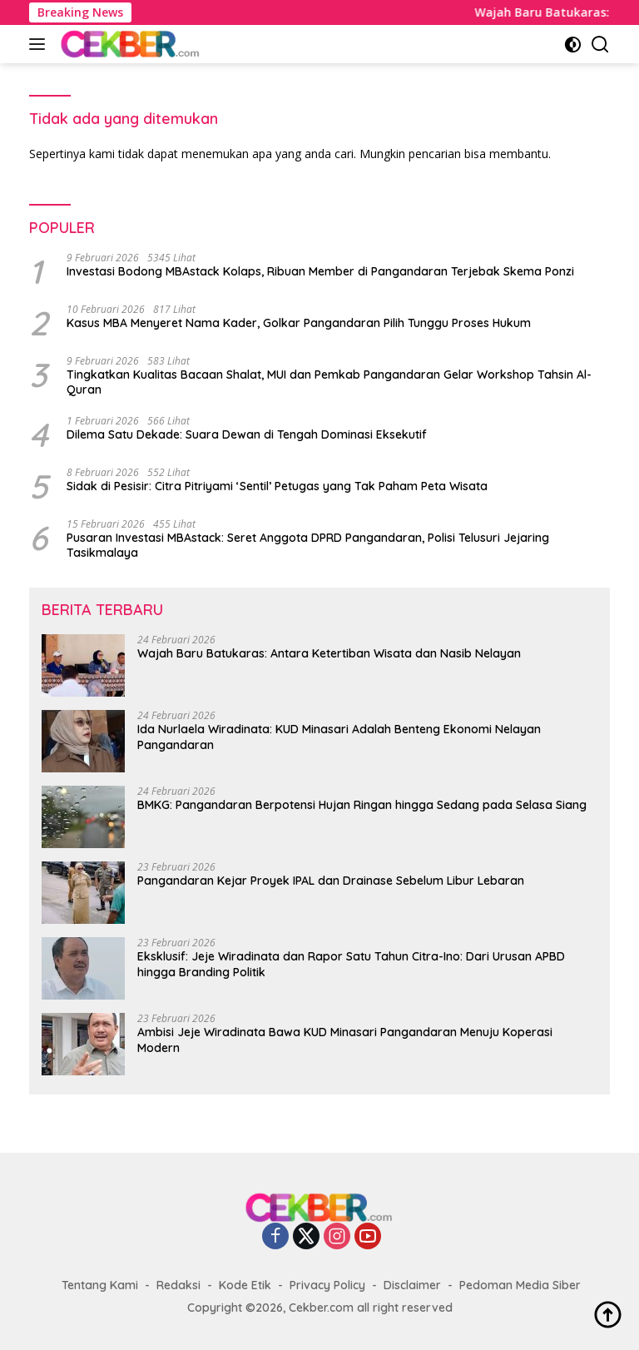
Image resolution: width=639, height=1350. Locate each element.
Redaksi (178, 1285)
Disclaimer (412, 1285)
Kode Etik (245, 1285)
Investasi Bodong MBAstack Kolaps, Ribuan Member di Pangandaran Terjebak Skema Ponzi (320, 271)
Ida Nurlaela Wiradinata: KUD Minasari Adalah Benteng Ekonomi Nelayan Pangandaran (339, 737)
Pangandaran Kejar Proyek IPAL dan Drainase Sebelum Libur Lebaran (330, 880)
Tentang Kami (100, 1285)
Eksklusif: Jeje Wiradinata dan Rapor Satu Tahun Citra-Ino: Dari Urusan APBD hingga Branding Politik (351, 964)
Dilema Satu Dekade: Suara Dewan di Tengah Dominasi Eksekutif (247, 434)
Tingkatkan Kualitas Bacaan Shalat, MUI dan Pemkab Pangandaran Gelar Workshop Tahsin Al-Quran (329, 382)
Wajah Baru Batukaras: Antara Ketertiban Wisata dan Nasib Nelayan (329, 653)
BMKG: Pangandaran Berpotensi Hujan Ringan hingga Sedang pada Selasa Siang (362, 804)
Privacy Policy (327, 1285)
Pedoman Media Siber (520, 1285)
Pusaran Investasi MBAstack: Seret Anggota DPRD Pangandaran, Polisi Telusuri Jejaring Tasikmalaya (308, 545)
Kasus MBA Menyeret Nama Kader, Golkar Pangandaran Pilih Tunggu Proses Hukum (299, 322)
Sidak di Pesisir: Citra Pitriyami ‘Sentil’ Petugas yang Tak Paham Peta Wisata (277, 486)
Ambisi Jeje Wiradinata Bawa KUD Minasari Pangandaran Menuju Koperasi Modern (344, 1040)
